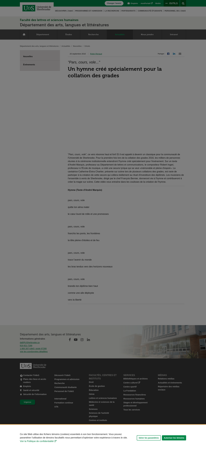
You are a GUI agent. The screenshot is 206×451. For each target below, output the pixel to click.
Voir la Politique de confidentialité (37, 441)
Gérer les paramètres (149, 438)
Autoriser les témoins (174, 438)
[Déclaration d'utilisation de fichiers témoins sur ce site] (103, 438)
